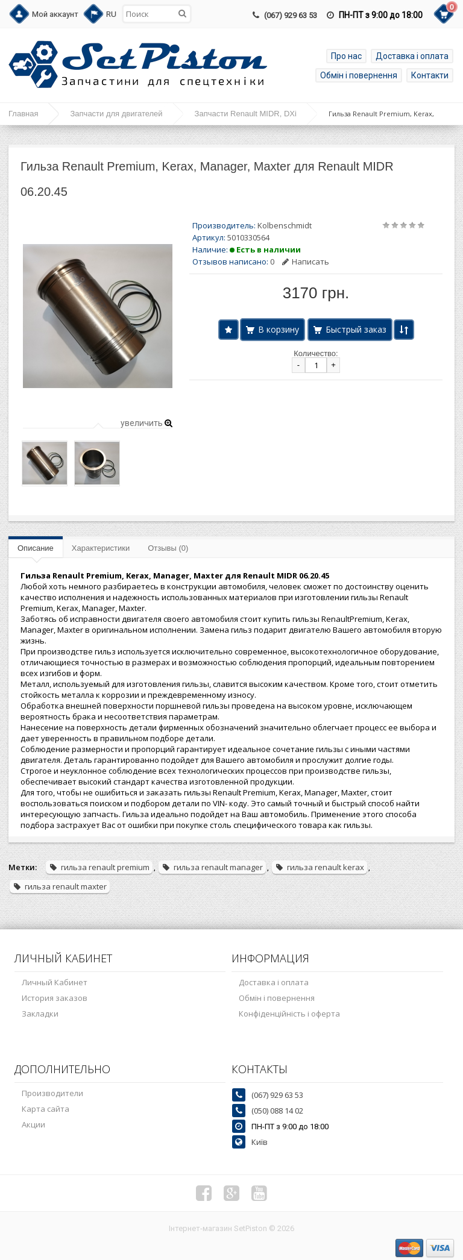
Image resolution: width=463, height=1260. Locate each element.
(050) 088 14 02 (277, 1110)
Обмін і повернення (358, 75)
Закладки (40, 1013)
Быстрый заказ (356, 329)
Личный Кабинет (54, 982)
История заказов (54, 997)
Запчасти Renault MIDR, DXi (246, 113)
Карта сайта (45, 1108)
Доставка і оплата (412, 56)
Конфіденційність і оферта (289, 1013)
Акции (33, 1124)
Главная (23, 113)
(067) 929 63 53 (290, 15)
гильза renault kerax (319, 867)
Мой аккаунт (55, 14)
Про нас (346, 56)
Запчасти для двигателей (116, 113)
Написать (305, 261)
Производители (52, 1093)
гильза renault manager (212, 867)
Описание (35, 548)
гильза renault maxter (60, 886)
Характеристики (101, 548)
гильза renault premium (99, 867)
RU (111, 14)
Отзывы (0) (168, 548)
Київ (259, 1141)
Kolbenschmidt (284, 225)
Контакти (430, 75)
